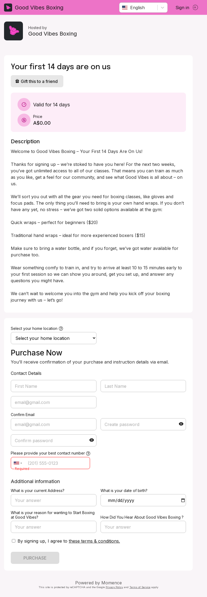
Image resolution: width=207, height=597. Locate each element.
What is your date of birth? (124, 490)
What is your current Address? (37, 490)
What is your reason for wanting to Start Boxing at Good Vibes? (53, 514)
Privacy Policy (114, 587)
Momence (111, 582)
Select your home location (34, 328)
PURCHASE (35, 558)
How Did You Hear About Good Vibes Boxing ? (142, 517)
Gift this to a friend (36, 81)
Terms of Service (139, 587)
